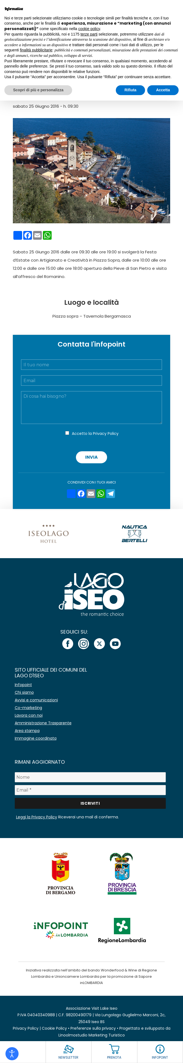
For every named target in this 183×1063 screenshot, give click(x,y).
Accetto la (95, 433)
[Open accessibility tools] (12, 1053)
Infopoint (23, 684)
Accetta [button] (163, 90)
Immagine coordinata (36, 738)
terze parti (89, 34)
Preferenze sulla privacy (93, 1028)
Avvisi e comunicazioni (36, 700)
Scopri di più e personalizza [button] (38, 90)
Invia (91, 457)
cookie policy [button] (89, 29)
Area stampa (27, 730)
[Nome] (90, 777)
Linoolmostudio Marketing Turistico (91, 1035)
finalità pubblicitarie (36, 50)
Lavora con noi (29, 715)
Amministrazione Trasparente (43, 723)
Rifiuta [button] (131, 90)
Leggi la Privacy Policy (36, 817)
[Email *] (90, 790)
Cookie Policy (54, 1028)
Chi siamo (24, 692)
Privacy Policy (106, 433)
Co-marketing (28, 707)
